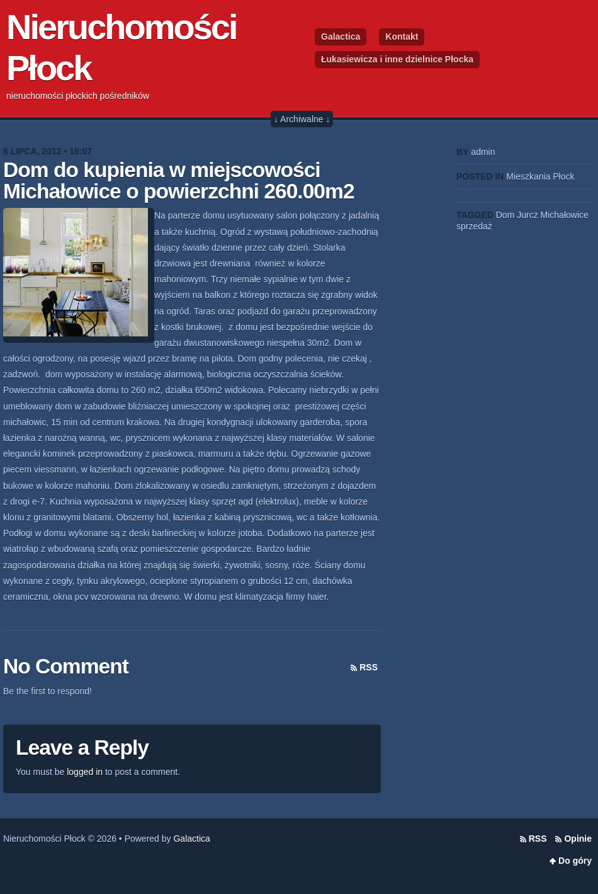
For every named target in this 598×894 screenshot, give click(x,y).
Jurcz (527, 215)
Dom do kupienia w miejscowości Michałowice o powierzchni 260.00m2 (178, 180)
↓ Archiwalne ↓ (302, 119)
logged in (85, 772)
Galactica (340, 37)
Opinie (578, 839)
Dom (505, 215)
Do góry (575, 861)
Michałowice (565, 215)
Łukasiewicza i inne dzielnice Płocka (397, 59)
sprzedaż (474, 226)
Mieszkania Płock (540, 176)
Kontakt (401, 37)
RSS (368, 667)
